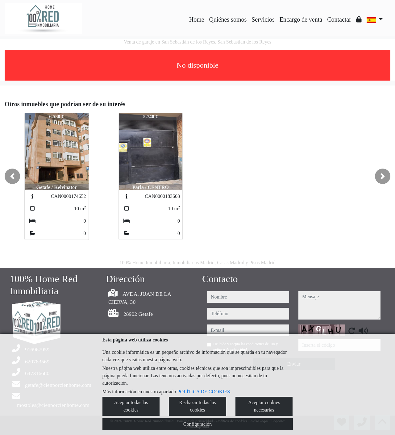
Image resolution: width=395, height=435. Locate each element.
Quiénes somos (228, 19)
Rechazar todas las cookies (197, 406)
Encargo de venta (301, 19)
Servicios (263, 19)
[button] (12, 176)
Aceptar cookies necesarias (264, 406)
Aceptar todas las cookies (131, 406)
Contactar (339, 19)
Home (196, 19)
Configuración (197, 424)
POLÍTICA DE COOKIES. (204, 391)
